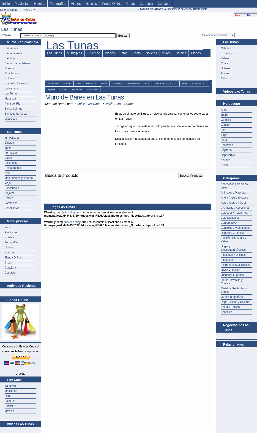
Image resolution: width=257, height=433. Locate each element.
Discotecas (11, 162)
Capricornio (228, 155)
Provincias (22, 3)
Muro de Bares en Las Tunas (84, 97)
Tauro (224, 114)
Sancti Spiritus (13, 108)
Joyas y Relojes (230, 270)
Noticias (91, 3)
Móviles (9, 411)
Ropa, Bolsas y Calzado (235, 302)
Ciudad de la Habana (17, 63)
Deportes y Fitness (232, 232)
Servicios (226, 312)
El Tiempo (227, 53)
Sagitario (226, 150)
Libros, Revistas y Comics (232, 281)
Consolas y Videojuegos (235, 227)
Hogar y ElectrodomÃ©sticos (233, 248)
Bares (8, 157)
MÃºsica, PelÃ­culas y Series (234, 290)
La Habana (11, 88)
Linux (8, 396)
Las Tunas (11, 93)
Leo (223, 130)
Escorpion (227, 145)
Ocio (7, 173)
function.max (73, 212)
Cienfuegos (12, 58)
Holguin (9, 78)
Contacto (164, 3)
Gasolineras (12, 208)
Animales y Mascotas (234, 192)
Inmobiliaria (12, 137)
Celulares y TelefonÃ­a (234, 212)
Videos (76, 3)
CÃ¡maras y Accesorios (235, 207)
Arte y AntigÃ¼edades (234, 197)
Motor (8, 147)
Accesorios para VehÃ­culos (235, 186)
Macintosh (11, 391)
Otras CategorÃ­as (232, 297)
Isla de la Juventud (16, 83)
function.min (71, 222)
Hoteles (39, 3)
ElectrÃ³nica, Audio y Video (233, 239)
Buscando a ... (13, 188)
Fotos (124, 53)
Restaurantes (13, 167)
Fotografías (58, 3)
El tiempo (93, 53)
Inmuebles (227, 259)
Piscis (224, 165)
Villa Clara (11, 118)
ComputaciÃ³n (229, 222)
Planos (225, 73)
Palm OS (10, 401)
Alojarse (9, 193)
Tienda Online (112, 3)
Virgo (224, 135)
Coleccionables (230, 217)
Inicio (6, 3)
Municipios (74, 53)
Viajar (8, 183)
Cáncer (225, 124)
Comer (9, 198)
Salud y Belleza (230, 307)
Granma (9, 68)
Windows (10, 385)
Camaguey (11, 48)
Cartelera (146, 3)
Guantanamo (12, 73)
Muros (166, 53)
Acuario (225, 160)
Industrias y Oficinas (233, 254)
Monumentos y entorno (19, 178)
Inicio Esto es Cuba (120, 104)
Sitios (224, 78)
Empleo (9, 142)
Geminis (226, 119)
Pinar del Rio (12, 103)
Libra (224, 140)
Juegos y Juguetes (232, 275)
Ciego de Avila (13, 53)
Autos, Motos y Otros (233, 202)
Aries (224, 109)
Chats (130, 3)
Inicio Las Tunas (89, 104)
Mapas (196, 53)
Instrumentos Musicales (235, 264)
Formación (11, 152)
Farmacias (11, 203)
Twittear (6, 34)
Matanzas (10, 98)
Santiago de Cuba (16, 113)
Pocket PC (11, 406)
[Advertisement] (236, 358)
